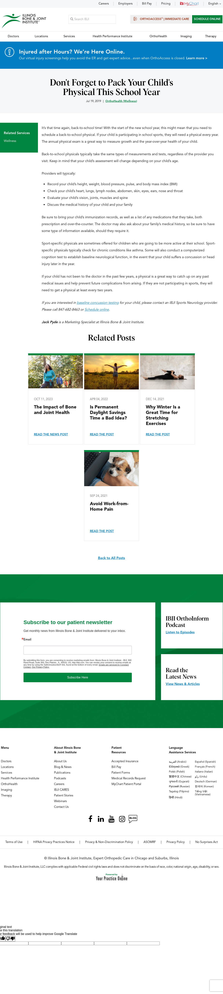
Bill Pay (147, 3)
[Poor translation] (10, 939)
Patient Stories (63, 796)
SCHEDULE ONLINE (207, 19)
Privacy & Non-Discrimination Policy (109, 842)
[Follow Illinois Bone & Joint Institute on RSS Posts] (132, 819)
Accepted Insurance (125, 761)
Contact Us (61, 807)
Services (6, 773)
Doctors (6, 761)
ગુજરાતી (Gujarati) (179, 782)
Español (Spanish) (205, 762)
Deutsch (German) (206, 782)
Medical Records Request (129, 778)
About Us (60, 761)
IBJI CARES (61, 790)
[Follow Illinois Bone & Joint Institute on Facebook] (90, 819)
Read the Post (102, 435)
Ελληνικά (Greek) (179, 767)
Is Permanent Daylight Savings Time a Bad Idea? (108, 413)
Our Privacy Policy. (40, 667)
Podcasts (60, 778)
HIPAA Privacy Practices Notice (54, 842)
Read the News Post (51, 435)
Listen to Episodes (180, 633)
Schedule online (97, 310)
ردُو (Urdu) (201, 777)
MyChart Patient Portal (126, 784)
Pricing (165, 3)
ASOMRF (150, 842)
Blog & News (62, 767)
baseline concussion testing (98, 303)
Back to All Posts (111, 558)
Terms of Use (14, 842)
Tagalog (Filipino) (179, 792)
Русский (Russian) (179, 787)
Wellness (10, 141)
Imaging (6, 790)
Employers (125, 3)
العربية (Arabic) (177, 762)
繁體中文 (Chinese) (180, 777)
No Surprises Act (206, 842)
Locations (7, 767)
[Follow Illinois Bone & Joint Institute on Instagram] (122, 819)
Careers (104, 3)
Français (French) (205, 767)
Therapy (6, 796)
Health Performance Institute (20, 778)
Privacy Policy (175, 842)
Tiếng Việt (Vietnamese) (202, 793)
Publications (62, 773)
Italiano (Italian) (204, 772)
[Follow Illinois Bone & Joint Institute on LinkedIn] (101, 819)
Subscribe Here (77, 677)
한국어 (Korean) (204, 787)
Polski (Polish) (177, 772)
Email (27, 640)
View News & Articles (183, 684)
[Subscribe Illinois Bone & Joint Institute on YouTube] (111, 819)
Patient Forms (121, 773)
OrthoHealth (9, 784)
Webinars (60, 801)
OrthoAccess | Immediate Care (160, 19)
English (213, 3)
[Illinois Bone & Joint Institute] (24, 21)
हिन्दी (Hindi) (175, 798)
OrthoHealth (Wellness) (121, 101)
